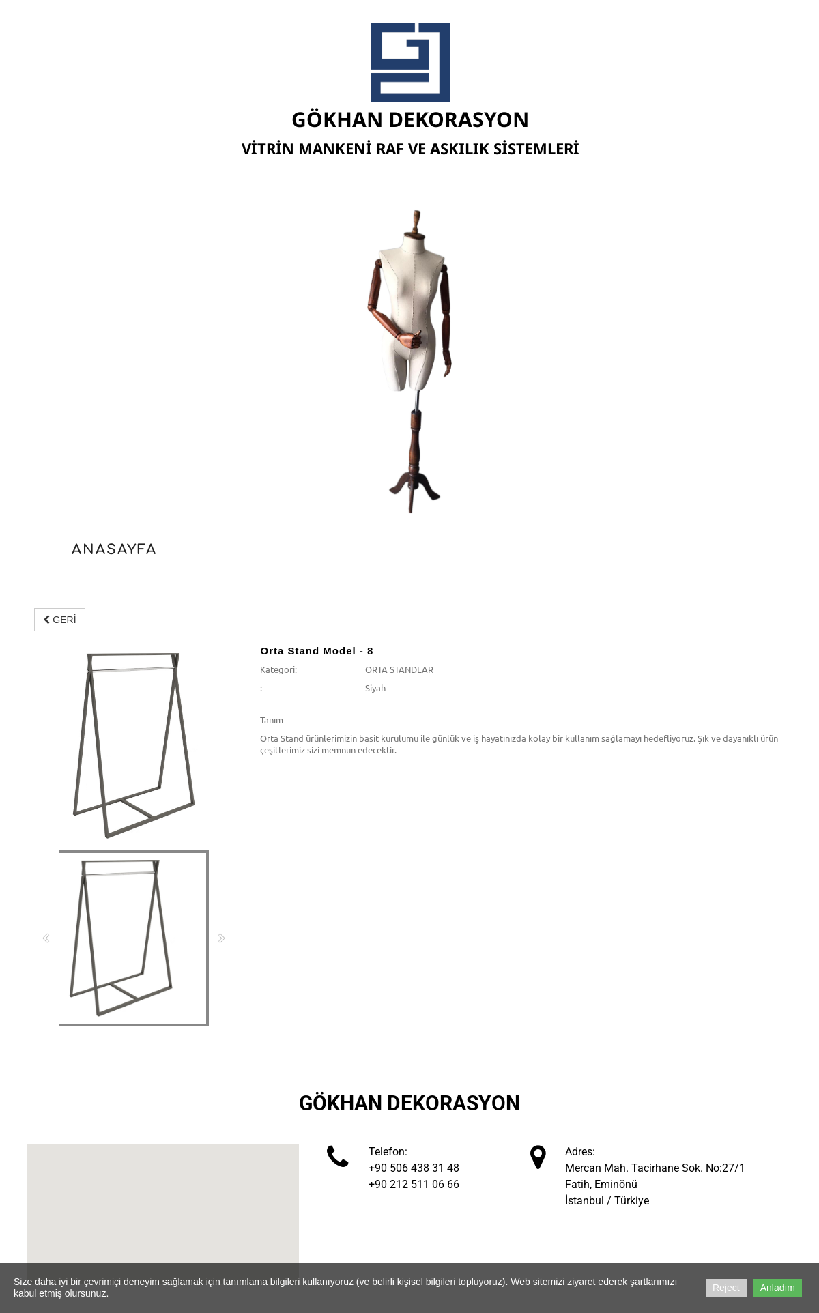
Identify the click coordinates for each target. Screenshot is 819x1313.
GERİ (59, 619)
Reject (726, 1287)
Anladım (777, 1287)
